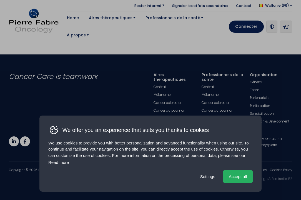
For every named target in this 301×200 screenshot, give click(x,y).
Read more (58, 162)
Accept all (238, 176)
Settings (207, 176)
